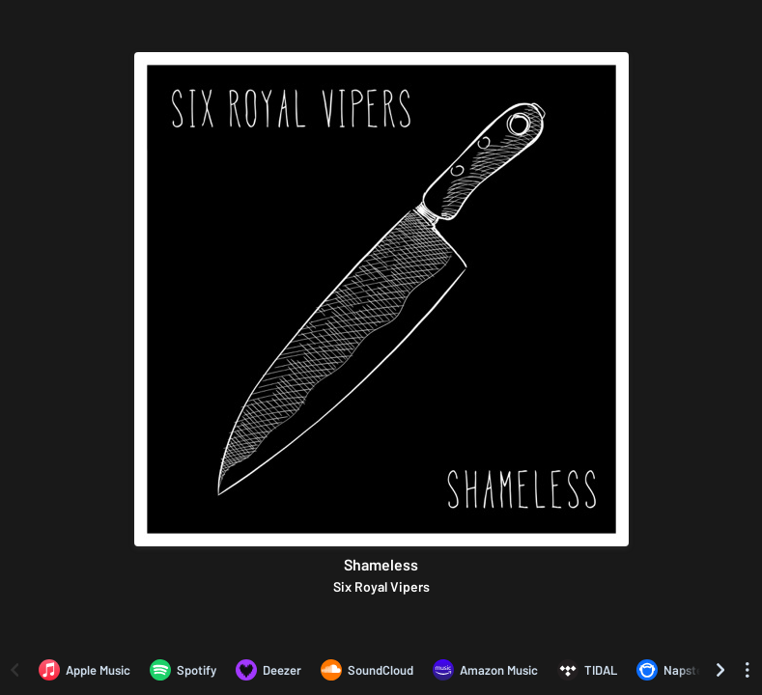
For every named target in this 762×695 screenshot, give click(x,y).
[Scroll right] (720, 670)
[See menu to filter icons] (747, 670)
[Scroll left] (14, 670)
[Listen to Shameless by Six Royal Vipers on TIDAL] (587, 670)
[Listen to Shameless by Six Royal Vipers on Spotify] (183, 670)
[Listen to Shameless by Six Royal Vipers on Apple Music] (84, 670)
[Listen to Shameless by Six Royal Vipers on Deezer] (268, 670)
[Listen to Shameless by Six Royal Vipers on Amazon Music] (485, 670)
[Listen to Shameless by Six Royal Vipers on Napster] (672, 670)
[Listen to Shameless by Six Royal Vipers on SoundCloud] (367, 670)
